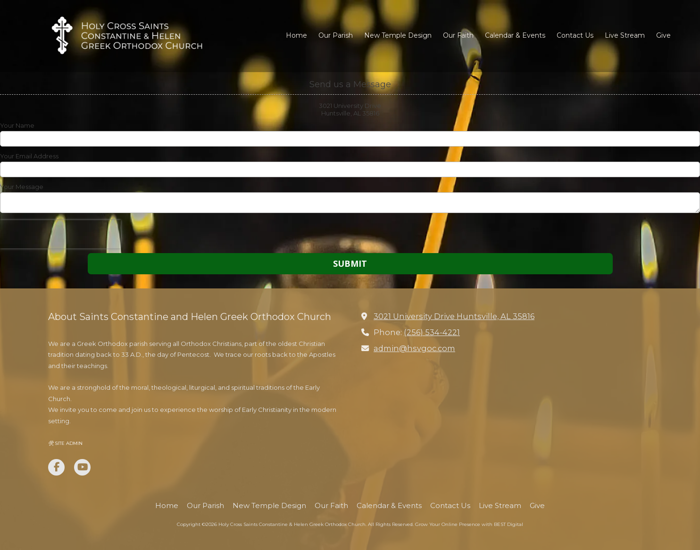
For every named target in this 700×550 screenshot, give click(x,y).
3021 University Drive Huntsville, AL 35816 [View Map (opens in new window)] (454, 316)
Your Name (17, 125)
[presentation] (60, 234)
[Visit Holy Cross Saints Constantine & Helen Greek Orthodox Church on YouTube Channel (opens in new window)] (82, 467)
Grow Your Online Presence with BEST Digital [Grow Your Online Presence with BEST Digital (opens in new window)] (469, 524)
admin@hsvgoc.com (414, 348)
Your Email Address (29, 156)
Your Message (21, 186)
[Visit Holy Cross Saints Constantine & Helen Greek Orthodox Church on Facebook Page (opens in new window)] (56, 467)
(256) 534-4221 (432, 332)
